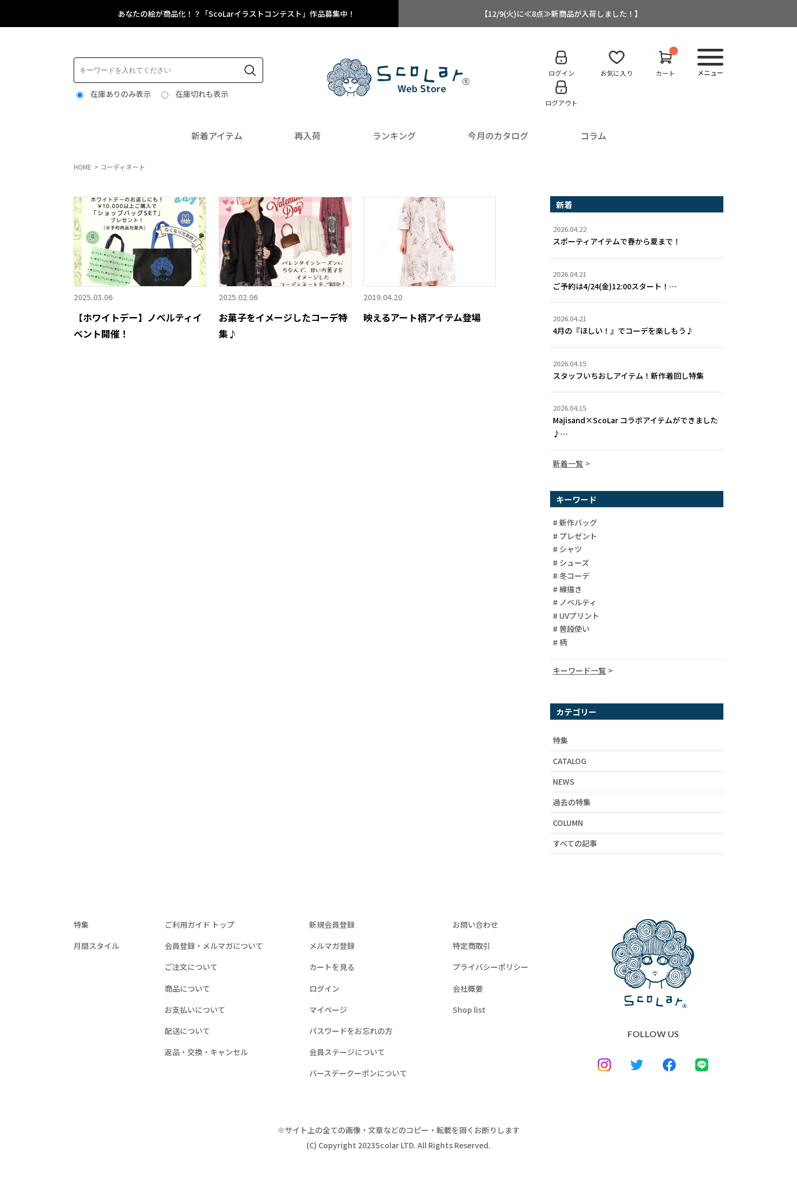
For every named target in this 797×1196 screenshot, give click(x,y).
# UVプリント (576, 616)
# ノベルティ (575, 602)
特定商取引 (472, 945)
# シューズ (571, 563)
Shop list (469, 1009)
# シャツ (567, 549)
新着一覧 (568, 463)
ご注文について (191, 966)
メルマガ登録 (332, 945)
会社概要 (468, 988)
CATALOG (569, 760)
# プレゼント (575, 536)
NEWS (563, 781)
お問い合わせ (475, 924)
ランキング (394, 135)
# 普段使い (571, 629)
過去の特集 (572, 802)
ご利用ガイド (199, 924)
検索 (250, 70)
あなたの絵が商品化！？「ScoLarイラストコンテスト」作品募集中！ (236, 13)
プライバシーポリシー (490, 966)
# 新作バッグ (575, 523)
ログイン (324, 988)
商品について (187, 988)
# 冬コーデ (571, 576)
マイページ (328, 1009)
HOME (83, 166)
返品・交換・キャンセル (206, 1051)
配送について (187, 1030)
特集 (560, 740)
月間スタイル (96, 945)
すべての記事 (575, 843)
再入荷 (308, 135)
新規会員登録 (332, 924)
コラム (593, 135)
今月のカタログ (498, 135)
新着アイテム (217, 135)
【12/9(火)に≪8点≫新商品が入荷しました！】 (561, 13)
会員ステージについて (347, 1051)
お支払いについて (195, 1009)
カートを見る (332, 966)
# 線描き (567, 589)
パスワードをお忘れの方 (351, 1030)
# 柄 (560, 643)
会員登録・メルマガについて (214, 945)
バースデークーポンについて (358, 1073)
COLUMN (568, 822)
